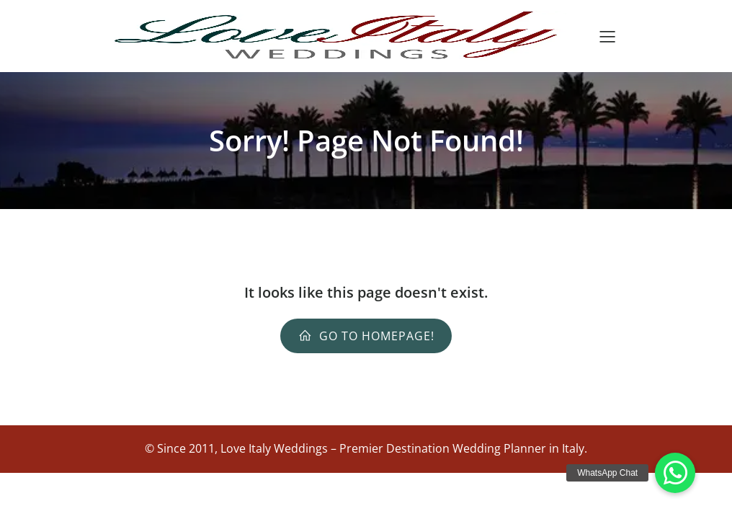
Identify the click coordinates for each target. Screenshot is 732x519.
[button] (675, 473)
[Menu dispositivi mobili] (607, 36)
